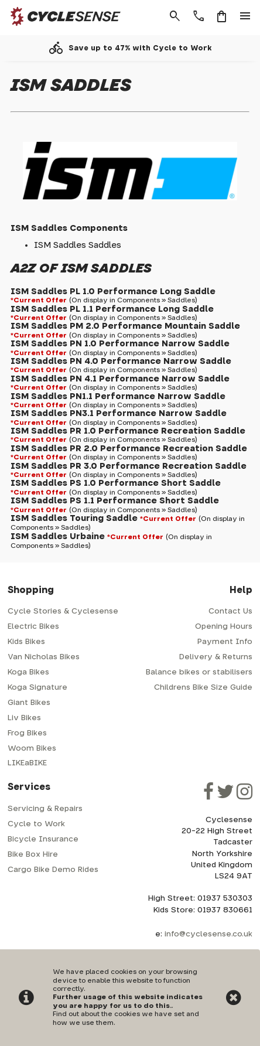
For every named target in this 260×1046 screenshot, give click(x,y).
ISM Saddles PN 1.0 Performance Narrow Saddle (120, 343)
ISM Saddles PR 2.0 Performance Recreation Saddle (129, 448)
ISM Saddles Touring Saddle (74, 518)
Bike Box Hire (33, 854)
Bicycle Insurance (43, 839)
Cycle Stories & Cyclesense (63, 611)
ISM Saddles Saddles (77, 245)
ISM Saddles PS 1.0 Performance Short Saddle (116, 483)
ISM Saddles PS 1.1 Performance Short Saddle (115, 500)
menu (245, 16)
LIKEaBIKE (27, 763)
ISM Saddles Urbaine (58, 536)
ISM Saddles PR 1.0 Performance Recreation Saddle (128, 431)
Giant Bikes (29, 703)
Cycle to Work (36, 824)
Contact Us (230, 611)
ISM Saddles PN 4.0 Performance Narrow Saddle (121, 361)
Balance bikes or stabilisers (199, 672)
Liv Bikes (24, 718)
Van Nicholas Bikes (44, 657)
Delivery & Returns (215, 657)
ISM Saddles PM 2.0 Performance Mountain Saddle (125, 326)
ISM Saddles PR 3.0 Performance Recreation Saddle (129, 466)
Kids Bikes (26, 642)
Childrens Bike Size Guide (203, 687)
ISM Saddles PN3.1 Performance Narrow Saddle (119, 413)
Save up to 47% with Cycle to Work (140, 48)
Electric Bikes (33, 627)
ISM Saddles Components (69, 228)
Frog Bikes (27, 733)
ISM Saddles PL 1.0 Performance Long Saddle (113, 291)
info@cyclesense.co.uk (208, 934)
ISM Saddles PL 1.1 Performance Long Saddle (112, 309)
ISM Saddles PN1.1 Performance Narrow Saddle (118, 396)
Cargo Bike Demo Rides (53, 870)
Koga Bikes (28, 672)
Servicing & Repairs (45, 809)
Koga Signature (37, 687)
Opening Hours (223, 627)
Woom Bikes (32, 748)
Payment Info (224, 642)
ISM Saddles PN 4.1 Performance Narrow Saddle (120, 378)
